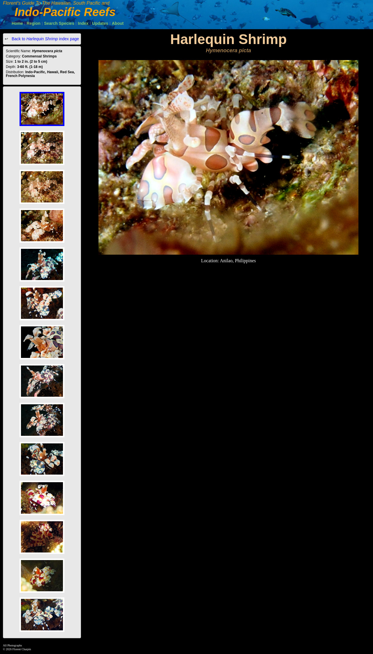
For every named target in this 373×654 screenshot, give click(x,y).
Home (17, 23)
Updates (100, 23)
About (118, 23)
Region (33, 23)
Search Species (59, 23)
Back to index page (44, 38)
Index (83, 23)
